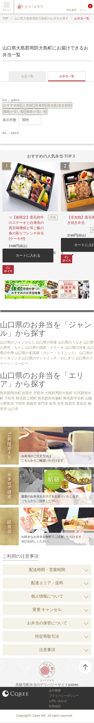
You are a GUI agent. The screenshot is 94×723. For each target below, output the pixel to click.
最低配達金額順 (59, 105)
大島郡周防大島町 (59, 393)
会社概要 (55, 690)
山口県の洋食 (75, 347)
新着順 (40, 105)
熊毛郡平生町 (73, 398)
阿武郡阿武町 (10, 393)
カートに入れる (28, 255)
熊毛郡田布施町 (50, 398)
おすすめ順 (12, 105)
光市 (60, 403)
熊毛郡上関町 (26, 398)
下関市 (20, 403)
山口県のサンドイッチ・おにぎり (48, 358)
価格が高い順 (36, 112)
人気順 (27, 105)
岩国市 (27, 393)
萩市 (52, 403)
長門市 (43, 403)
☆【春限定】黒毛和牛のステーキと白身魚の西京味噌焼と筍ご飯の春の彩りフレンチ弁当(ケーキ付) (26, 227)
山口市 (13, 409)
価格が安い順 (13, 112)
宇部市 (38, 393)
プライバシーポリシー (64, 696)
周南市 (31, 403)
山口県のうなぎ (70, 342)
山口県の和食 (46, 342)
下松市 (9, 398)
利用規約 (55, 706)
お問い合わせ (58, 701)
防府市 (70, 403)
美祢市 (81, 403)
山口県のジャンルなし (17, 342)
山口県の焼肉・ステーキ (44, 347)
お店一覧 (27, 76)
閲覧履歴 (71, 10)
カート (83, 10)
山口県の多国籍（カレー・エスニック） (46, 353)
